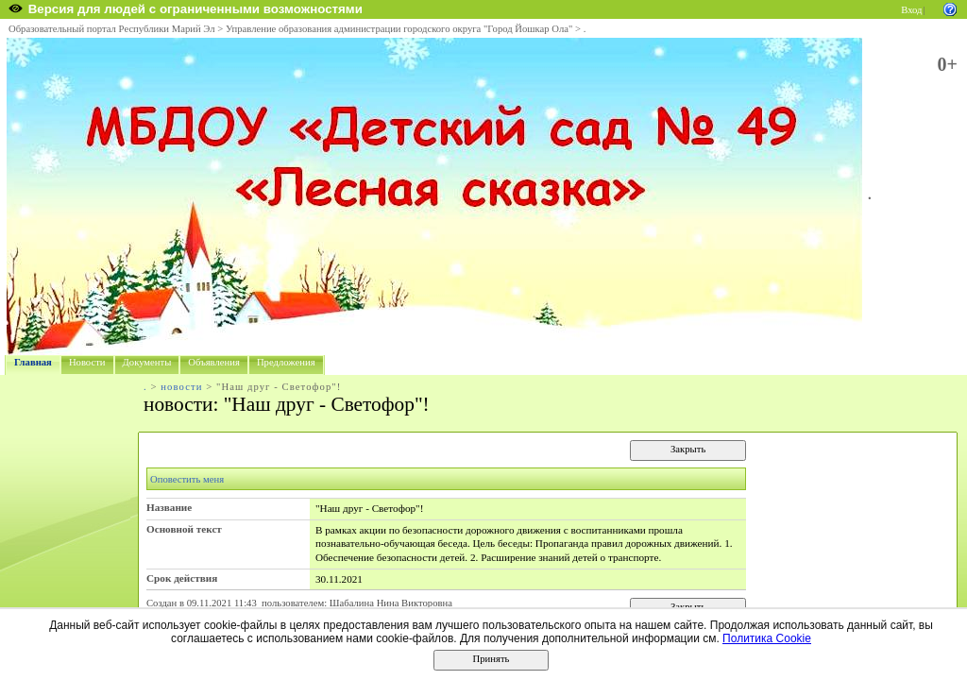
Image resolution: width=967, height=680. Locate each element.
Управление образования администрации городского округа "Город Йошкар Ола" (399, 29)
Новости (87, 362)
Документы (147, 362)
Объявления (214, 362)
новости (181, 387)
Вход (911, 10)
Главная (33, 362)
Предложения (286, 362)
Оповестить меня (187, 479)
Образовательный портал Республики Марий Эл (111, 29)
